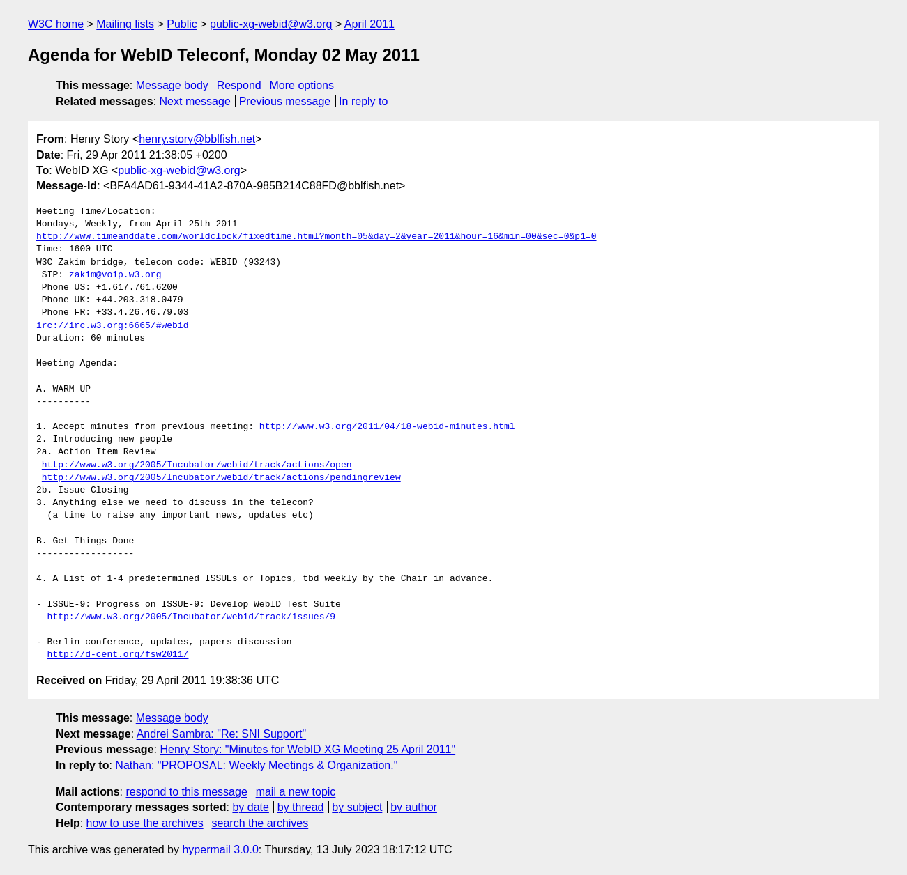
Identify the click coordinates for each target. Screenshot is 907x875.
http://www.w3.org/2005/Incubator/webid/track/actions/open (197, 465)
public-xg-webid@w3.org (271, 24)
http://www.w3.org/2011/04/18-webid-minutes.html (387, 427)
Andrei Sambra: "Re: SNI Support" (221, 734)
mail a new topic (296, 792)
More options (302, 85)
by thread (300, 807)
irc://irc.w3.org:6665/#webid (112, 326)
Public (182, 24)
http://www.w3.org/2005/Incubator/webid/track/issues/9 (191, 617)
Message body (172, 85)
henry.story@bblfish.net (197, 139)
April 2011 (369, 24)
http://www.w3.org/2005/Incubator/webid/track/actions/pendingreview (221, 478)
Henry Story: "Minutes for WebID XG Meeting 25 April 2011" (307, 749)
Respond (239, 85)
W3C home (56, 24)
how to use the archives (145, 823)
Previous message (285, 101)
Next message (195, 101)
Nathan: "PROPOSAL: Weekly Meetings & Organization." (256, 765)
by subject (357, 807)
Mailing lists (125, 24)
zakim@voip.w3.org (115, 275)
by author (413, 807)
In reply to (363, 101)
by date (250, 807)
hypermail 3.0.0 (220, 849)
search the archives (260, 823)
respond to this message (186, 792)
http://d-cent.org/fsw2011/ (118, 655)
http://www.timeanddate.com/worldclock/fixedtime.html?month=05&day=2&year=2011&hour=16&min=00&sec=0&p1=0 (316, 237)
